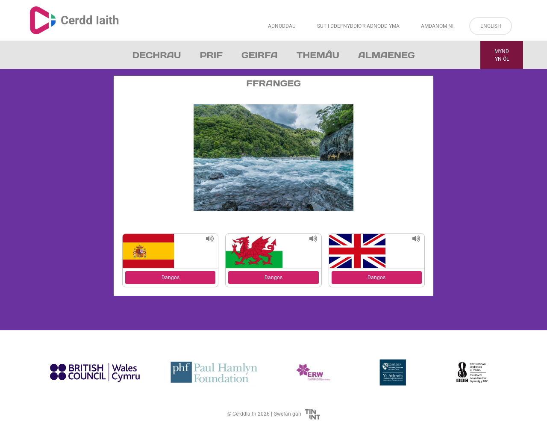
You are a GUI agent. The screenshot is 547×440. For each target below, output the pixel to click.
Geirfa (259, 55)
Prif (211, 55)
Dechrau (156, 55)
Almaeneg (386, 55)
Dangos (170, 278)
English (490, 26)
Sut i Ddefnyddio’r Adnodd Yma (358, 26)
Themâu (318, 55)
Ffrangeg (273, 83)
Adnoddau (282, 26)
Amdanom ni (437, 26)
